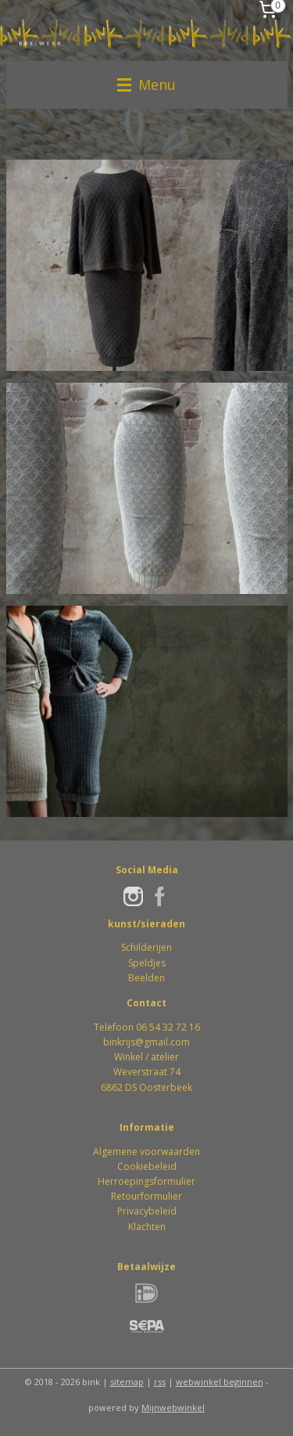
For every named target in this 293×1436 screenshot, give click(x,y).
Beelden (146, 977)
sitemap (127, 1381)
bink (112, 1042)
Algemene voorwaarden (146, 1151)
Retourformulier (146, 1196)
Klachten (147, 1226)
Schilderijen (146, 947)
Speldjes (147, 963)
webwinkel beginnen (219, 1381)
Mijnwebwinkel (173, 1407)
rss (160, 1381)
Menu (146, 84)
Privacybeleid (147, 1211)
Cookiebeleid (147, 1166)
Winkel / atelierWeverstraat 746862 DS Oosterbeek (146, 1071)
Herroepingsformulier (146, 1181)
